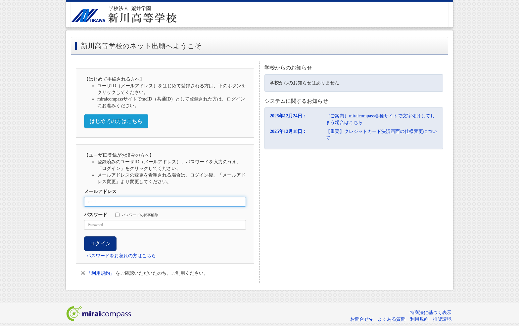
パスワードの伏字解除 (136, 215)
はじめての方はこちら (116, 121)
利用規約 (419, 319)
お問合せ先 (361, 319)
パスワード (95, 214)
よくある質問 (391, 319)
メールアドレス (100, 191)
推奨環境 (442, 319)
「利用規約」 (101, 273)
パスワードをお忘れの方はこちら (121, 255)
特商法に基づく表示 (430, 312)
